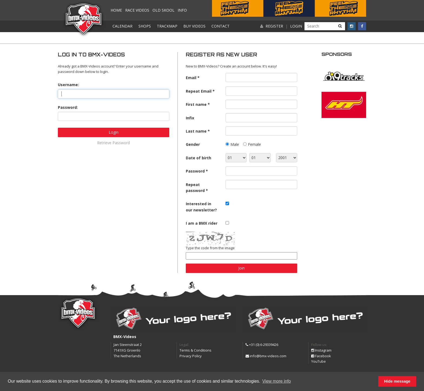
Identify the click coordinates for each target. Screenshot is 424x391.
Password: (68, 107)
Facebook (321, 355)
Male (234, 144)
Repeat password (195, 187)
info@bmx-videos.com (266, 355)
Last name (196, 131)
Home (116, 10)
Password (195, 171)
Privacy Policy (191, 355)
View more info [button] (276, 381)
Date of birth (198, 157)
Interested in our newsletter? (201, 206)
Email (191, 77)
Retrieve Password (113, 142)
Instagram (321, 350)
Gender (193, 144)
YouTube (318, 361)
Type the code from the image (210, 247)
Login (296, 26)
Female (254, 144)
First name (196, 104)
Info (182, 10)
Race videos (137, 10)
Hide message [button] (397, 381)
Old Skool (163, 10)
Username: (68, 84)
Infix (190, 117)
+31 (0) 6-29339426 (262, 344)
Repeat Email (198, 91)
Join (241, 268)
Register (274, 26)
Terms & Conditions (195, 350)
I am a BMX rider (201, 223)
